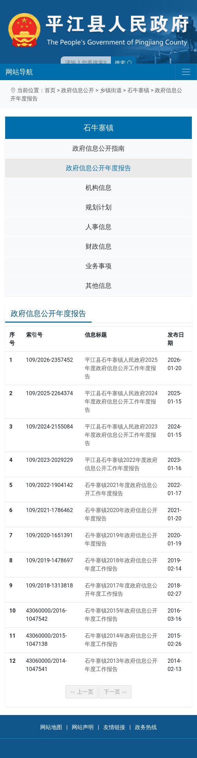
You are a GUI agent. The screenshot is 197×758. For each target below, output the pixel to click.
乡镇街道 (111, 90)
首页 (50, 90)
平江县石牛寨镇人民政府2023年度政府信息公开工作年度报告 (121, 434)
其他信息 (98, 286)
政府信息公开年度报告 (98, 168)
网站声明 (83, 727)
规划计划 (98, 207)
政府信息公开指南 (98, 148)
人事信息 (98, 227)
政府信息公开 (77, 90)
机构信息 (98, 188)
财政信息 (98, 246)
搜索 (123, 63)
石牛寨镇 (138, 90)
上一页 (82, 692)
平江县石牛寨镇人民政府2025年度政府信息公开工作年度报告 (121, 368)
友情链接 (114, 727)
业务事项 (98, 266)
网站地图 (51, 727)
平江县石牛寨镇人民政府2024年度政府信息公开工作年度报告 (121, 401)
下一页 (115, 692)
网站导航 (19, 72)
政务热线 (146, 727)
